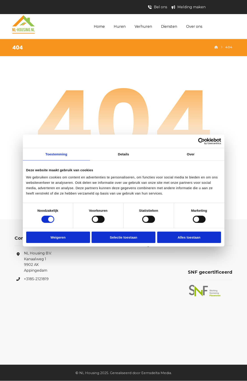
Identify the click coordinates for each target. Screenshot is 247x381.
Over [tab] (191, 154)
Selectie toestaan (123, 237)
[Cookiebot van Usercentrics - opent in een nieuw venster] (201, 141)
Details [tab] (123, 154)
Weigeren (57, 237)
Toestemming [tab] (56, 154)
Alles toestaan (189, 237)
